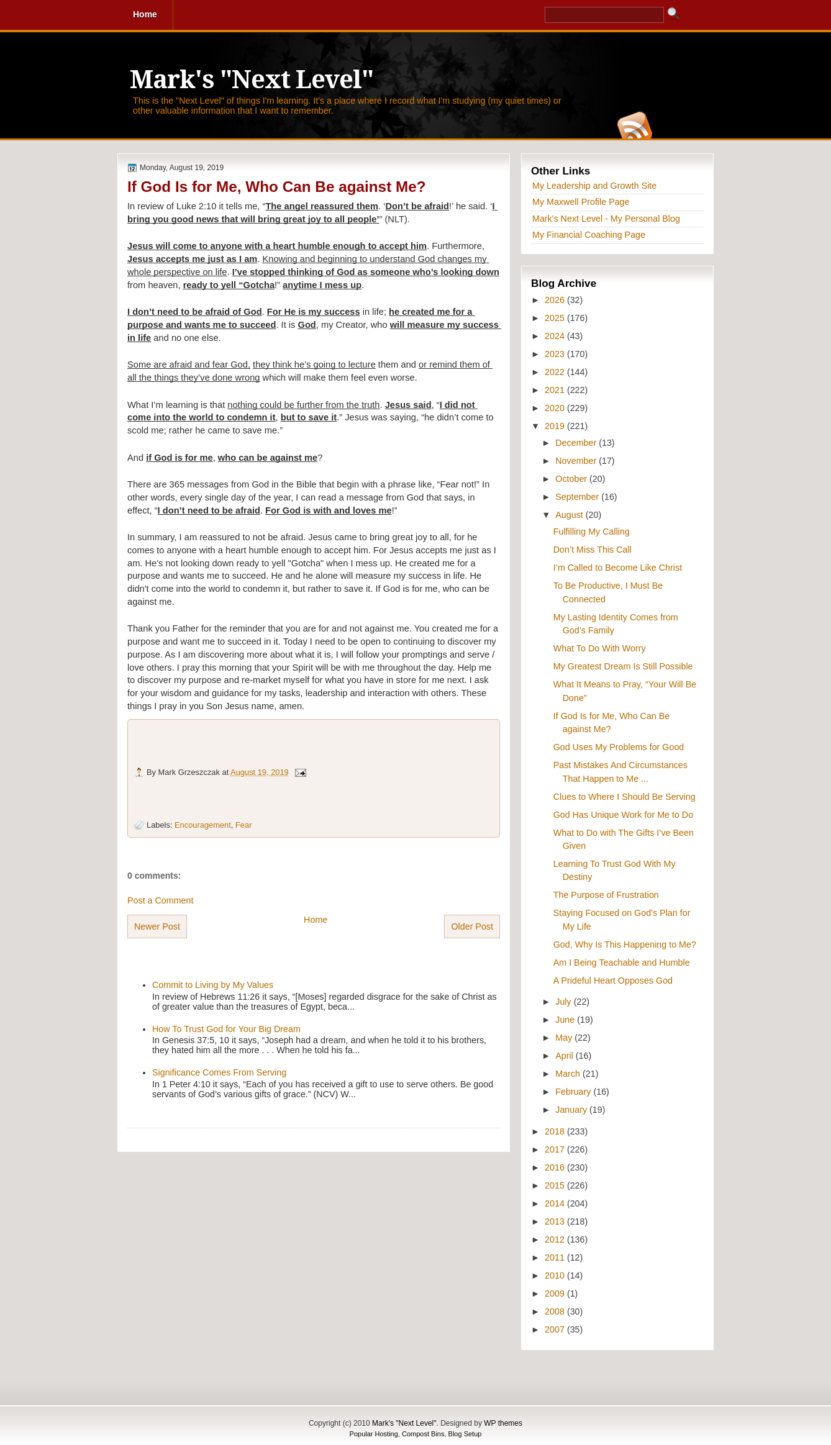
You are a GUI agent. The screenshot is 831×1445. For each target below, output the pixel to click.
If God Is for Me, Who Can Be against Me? (276, 186)
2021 (556, 390)
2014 (556, 1203)
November (577, 461)
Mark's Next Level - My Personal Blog (606, 219)
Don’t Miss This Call (592, 550)
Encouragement (203, 825)
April (565, 1056)
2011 (556, 1257)
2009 (556, 1293)
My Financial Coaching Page (588, 235)
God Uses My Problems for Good (618, 747)
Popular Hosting (374, 1434)
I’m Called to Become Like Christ (617, 568)
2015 (556, 1185)
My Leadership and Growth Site (594, 186)
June (566, 1020)
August (570, 515)
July (564, 1002)
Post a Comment (160, 900)
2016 (556, 1167)
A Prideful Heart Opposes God (613, 980)
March (569, 1074)
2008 (556, 1311)
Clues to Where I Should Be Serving (624, 797)
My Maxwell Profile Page (581, 202)
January (572, 1110)
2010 (556, 1275)
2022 (556, 372)
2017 (556, 1149)
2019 (556, 426)
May (564, 1038)
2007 (556, 1329)
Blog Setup (465, 1434)
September (578, 497)
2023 (556, 354)
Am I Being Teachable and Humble (621, 962)
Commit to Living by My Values (212, 985)
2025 (556, 318)
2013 (556, 1221)
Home (315, 920)
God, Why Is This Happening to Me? (624, 944)
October (572, 479)
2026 (556, 300)
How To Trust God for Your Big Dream (226, 1029)
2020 (556, 408)
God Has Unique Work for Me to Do (623, 815)
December (577, 443)
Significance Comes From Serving (219, 1072)
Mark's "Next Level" (251, 79)
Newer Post (157, 926)
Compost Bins (423, 1434)
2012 (556, 1239)
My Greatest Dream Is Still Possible (623, 666)
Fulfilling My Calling (591, 532)
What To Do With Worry (599, 648)
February (574, 1092)
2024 (556, 336)
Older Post (472, 926)
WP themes (503, 1423)
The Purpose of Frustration (606, 895)
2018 (556, 1131)
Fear (243, 825)
